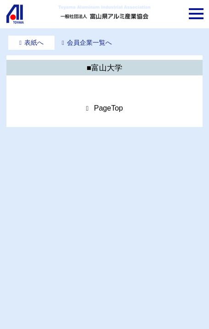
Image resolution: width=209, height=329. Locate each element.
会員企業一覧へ (89, 42)
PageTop (108, 108)
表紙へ (34, 42)
